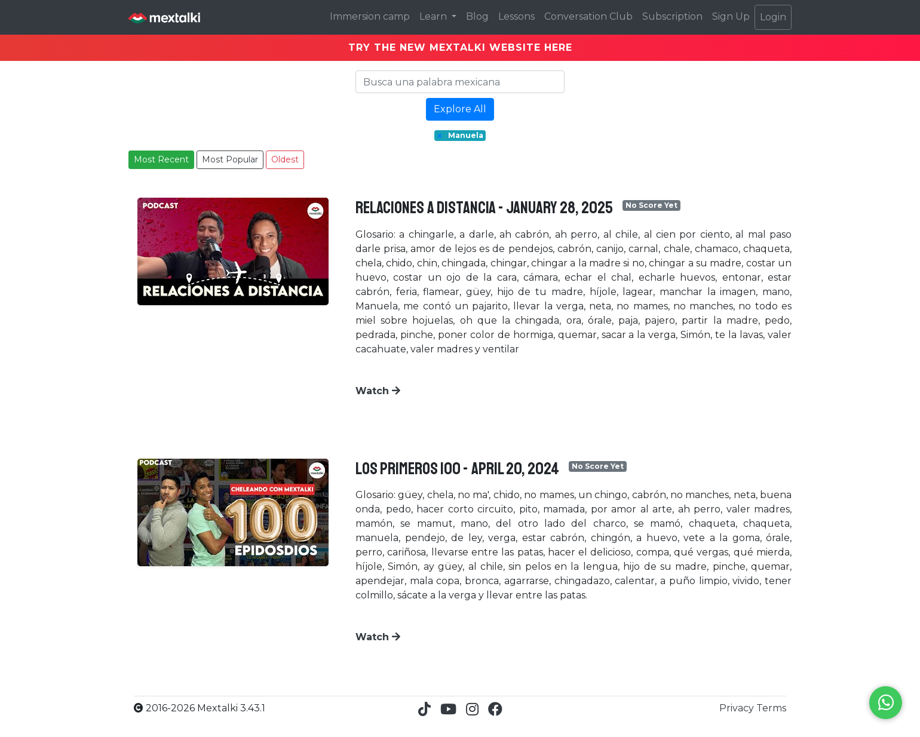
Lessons (516, 16)
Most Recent (161, 159)
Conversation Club (588, 16)
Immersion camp (370, 16)
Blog (477, 16)
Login (773, 17)
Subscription (672, 16)
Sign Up (731, 16)
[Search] (460, 81)
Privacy (737, 708)
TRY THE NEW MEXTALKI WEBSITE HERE (460, 47)
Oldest (285, 159)
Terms (771, 708)
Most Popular (230, 159)
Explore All (460, 109)
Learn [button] (434, 16)
